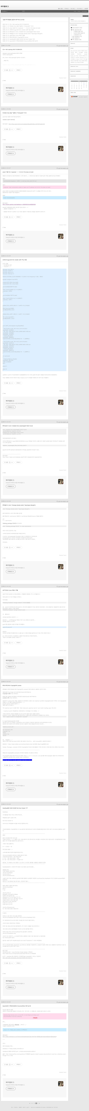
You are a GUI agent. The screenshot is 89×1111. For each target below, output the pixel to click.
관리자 (24, 1107)
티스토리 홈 (74, 96)
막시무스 (79, 54)
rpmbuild (75, 50)
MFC (76, 52)
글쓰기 (27, 1107)
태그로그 (73, 8)
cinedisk (77, 57)
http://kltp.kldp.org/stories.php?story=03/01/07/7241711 (18, 958)
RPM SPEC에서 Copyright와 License (18, 37)
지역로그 (66, 8)
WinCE (84, 55)
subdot (79, 50)
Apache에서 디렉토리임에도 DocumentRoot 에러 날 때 (23, 41)
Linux (76, 62)
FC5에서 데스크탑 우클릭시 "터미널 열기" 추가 (21, 26)
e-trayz (77, 59)
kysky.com (73, 55)
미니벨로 (81, 52)
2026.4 (79, 81)
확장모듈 (76, 60)
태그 (12, 1107)
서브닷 (80, 55)
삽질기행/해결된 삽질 (63, 46)
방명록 (86, 8)
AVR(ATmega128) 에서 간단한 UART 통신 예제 (21, 30)
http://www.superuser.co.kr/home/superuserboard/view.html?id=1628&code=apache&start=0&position (29, 1036)
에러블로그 (5, 6)
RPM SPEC (84, 60)
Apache (79, 62)
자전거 (82, 50)
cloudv (85, 54)
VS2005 (72, 54)
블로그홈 (60, 8)
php (72, 50)
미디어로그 (80, 8)
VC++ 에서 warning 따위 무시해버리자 (19, 24)
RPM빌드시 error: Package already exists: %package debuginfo (25, 33)
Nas (77, 55)
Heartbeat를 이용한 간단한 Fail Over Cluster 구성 (22, 39)
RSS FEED (86, 16)
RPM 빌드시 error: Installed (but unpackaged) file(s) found (24, 31)
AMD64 (72, 62)
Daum (43, 1107)
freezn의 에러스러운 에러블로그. (15, 90)
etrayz (80, 60)
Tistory (56, 1107)
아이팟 (72, 52)
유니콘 (81, 59)
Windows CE (83, 57)
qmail (86, 50)
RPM (82, 62)
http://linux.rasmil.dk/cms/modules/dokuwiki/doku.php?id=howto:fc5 (27, 124)
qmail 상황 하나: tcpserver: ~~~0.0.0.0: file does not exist (24, 28)
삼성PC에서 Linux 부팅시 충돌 (17, 35)
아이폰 (85, 52)
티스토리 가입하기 (83, 97)
